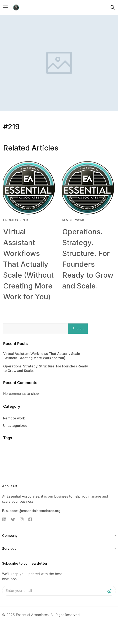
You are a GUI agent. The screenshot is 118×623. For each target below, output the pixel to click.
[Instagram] (21, 519)
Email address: (59, 591)
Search (77, 328)
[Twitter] (13, 519)
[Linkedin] (4, 519)
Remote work (73, 220)
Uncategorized (15, 220)
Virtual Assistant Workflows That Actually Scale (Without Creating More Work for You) (28, 264)
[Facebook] (30, 519)
